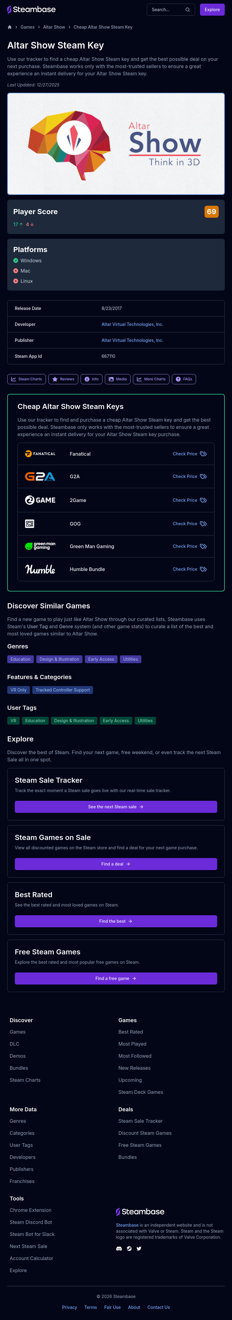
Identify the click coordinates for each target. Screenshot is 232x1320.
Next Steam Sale (28, 1246)
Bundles (19, 1068)
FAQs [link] (184, 379)
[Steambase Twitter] (139, 1248)
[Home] (9, 27)
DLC (14, 1044)
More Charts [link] (151, 379)
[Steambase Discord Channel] (119, 1248)
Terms (90, 1307)
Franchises (22, 1181)
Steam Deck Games (140, 1092)
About (134, 1307)
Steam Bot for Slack (32, 1234)
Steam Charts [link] (26, 379)
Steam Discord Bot (31, 1222)
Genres (18, 1121)
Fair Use (112, 1307)
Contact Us (158, 1307)
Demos (18, 1056)
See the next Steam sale (116, 806)
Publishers (22, 1169)
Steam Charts (25, 1080)
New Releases (134, 1068)
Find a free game (116, 978)
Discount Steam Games (145, 1133)
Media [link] (118, 379)
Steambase (127, 1225)
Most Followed (135, 1056)
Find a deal (116, 863)
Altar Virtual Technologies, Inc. (132, 324)
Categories (22, 1133)
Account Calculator (31, 1258)
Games (28, 27)
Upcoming (130, 1080)
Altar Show (54, 27)
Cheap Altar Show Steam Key (103, 27)
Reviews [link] (63, 379)
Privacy (69, 1307)
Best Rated (130, 1032)
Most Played (132, 1044)
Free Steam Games (140, 1145)
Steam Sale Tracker (140, 1121)
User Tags (21, 1145)
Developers (23, 1157)
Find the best (116, 921)
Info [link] (91, 379)
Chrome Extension (30, 1210)
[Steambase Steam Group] (129, 1248)
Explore (212, 9)
